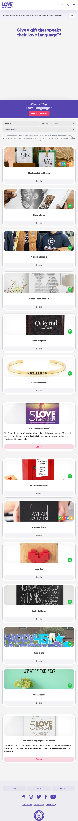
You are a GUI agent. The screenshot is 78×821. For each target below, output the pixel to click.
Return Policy (51, 805)
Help (14, 788)
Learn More (58, 15)
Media (38, 788)
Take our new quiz (39, 113)
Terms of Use (27, 805)
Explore (39, 447)
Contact (63, 788)
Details (39, 181)
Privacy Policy (39, 805)
